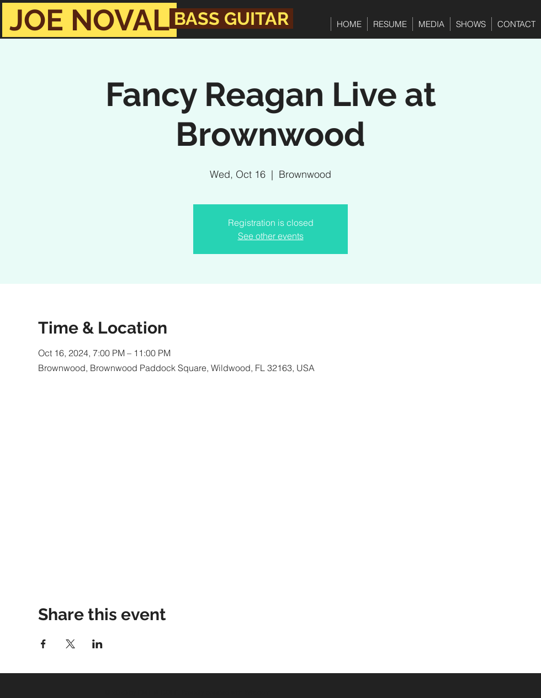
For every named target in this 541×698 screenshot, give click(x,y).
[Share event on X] (70, 643)
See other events (271, 235)
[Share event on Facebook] (43, 643)
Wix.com (257, 692)
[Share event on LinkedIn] (97, 643)
